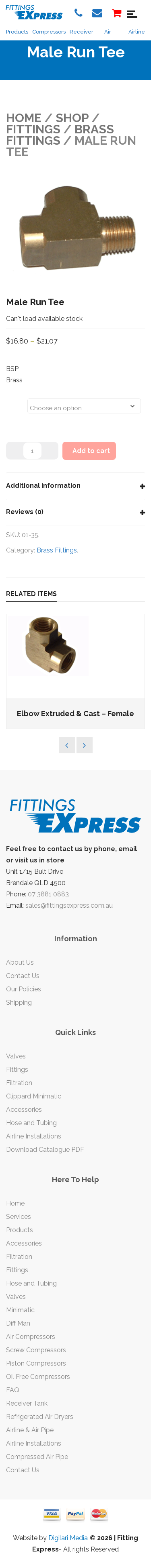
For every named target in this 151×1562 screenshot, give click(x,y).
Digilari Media (68, 1538)
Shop (72, 118)
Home (23, 118)
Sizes (16, 401)
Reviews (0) (24, 512)
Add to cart (91, 451)
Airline (136, 32)
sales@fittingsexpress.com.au (69, 905)
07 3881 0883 (48, 894)
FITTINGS (33, 129)
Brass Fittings (60, 135)
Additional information (43, 485)
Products (17, 32)
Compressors (49, 32)
